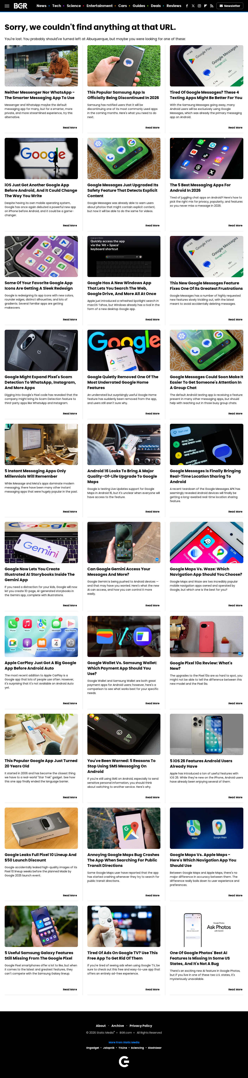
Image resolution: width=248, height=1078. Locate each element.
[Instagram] (199, 5)
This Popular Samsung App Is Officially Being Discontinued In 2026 (123, 95)
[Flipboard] (205, 5)
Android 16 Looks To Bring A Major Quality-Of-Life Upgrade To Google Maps (122, 476)
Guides (139, 5)
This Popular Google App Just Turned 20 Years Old (41, 763)
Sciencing (137, 1048)
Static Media (105, 1033)
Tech (56, 5)
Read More (70, 127)
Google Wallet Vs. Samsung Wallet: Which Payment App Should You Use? (122, 668)
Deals (156, 5)
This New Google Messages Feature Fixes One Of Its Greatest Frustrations (206, 286)
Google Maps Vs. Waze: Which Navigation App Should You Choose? (206, 571)
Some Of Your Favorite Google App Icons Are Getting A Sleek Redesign (39, 285)
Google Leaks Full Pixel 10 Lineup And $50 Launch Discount (41, 857)
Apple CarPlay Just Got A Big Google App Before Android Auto (40, 665)
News (41, 5)
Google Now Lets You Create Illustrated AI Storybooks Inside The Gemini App (40, 574)
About (101, 1026)
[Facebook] (187, 5)
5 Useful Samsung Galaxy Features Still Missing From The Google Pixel (39, 955)
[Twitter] (193, 5)
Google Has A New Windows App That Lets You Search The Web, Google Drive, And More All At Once (121, 288)
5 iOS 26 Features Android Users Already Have (201, 763)
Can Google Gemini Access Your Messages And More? (118, 571)
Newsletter (230, 6)
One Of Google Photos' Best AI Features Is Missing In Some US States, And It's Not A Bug (200, 958)
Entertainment (100, 5)
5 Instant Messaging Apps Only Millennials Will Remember (35, 473)
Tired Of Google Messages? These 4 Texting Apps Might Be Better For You (206, 95)
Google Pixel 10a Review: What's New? (201, 665)
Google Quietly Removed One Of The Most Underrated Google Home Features (122, 382)
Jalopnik (109, 1048)
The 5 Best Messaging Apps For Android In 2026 (200, 187)
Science (74, 5)
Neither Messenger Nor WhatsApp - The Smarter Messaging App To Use (40, 95)
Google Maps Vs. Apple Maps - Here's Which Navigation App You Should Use (203, 860)
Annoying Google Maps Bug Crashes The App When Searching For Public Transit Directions (123, 860)
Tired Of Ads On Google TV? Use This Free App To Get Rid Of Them (122, 955)
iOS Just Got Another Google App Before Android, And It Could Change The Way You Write (41, 190)
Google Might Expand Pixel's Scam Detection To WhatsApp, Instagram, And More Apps (40, 382)
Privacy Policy (141, 1026)
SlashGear (155, 1048)
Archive (117, 1026)
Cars (122, 5)
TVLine (123, 1048)
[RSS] (211, 5)
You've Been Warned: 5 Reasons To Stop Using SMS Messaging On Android (121, 766)
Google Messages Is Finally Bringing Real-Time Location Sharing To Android (205, 476)
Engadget (92, 1048)
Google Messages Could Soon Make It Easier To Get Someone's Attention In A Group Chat (206, 382)
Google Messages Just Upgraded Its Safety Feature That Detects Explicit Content (122, 190)
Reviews (174, 5)
